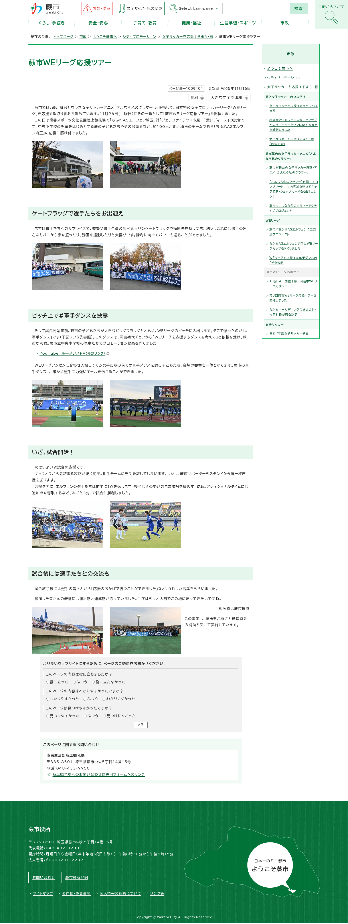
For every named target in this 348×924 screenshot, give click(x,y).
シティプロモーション (139, 36)
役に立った (59, 682)
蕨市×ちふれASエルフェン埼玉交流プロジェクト (292, 232)
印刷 (194, 97)
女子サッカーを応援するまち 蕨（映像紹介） (291, 141)
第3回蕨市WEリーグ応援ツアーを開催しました (293, 298)
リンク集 (157, 894)
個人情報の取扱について (120, 894)
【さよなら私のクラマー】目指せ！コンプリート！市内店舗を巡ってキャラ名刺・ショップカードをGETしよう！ (293, 189)
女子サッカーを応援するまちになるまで (293, 108)
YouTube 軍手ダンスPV (74, 353)
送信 (140, 725)
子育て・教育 (145, 23)
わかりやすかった (64, 699)
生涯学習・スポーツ (238, 23)
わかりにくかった (120, 699)
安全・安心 (98, 23)
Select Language (196, 8)
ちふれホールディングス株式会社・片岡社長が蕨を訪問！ (293, 312)
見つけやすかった (64, 716)
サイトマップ (43, 894)
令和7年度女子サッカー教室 (289, 333)
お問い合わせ (43, 878)
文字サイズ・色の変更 (144, 8)
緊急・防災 (101, 8)
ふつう (82, 682)
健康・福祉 (191, 23)
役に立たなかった (110, 682)
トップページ (63, 36)
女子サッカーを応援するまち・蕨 (187, 36)
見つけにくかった (121, 716)
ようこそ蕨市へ (105, 36)
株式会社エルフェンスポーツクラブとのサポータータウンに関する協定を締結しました (293, 125)
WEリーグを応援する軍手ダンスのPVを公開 (293, 260)
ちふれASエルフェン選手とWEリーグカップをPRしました (293, 246)
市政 (285, 23)
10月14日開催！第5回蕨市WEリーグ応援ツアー (293, 284)
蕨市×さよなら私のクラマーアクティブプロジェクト (293, 208)
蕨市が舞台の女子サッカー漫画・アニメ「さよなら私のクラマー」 (293, 170)
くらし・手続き (51, 23)
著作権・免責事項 (76, 894)
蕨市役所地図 (76, 878)
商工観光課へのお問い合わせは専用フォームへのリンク (99, 775)
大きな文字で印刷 (226, 97)
